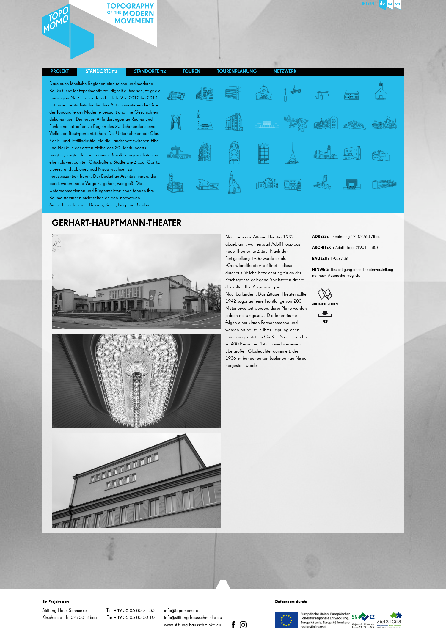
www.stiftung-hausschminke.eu (192, 625)
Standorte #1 (101, 71)
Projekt (60, 71)
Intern (368, 4)
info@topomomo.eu (182, 610)
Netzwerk (285, 71)
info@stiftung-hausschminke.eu (193, 617)
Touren (191, 71)
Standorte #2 (150, 71)
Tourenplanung (237, 71)
